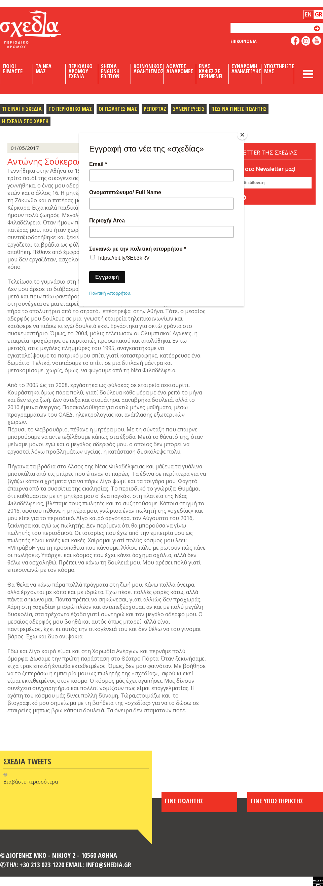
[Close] (242, 135)
